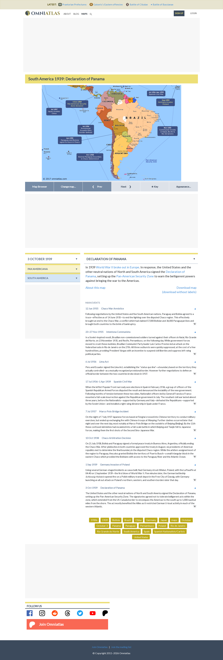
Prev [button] (97, 186)
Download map (186, 287)
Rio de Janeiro (151, 137)
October (186, 519)
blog (76, 14)
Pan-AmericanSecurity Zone (151, 161)
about (67, 14)
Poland (162, 525)
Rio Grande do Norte (108, 531)
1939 (105, 519)
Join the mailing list (121, 646)
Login (193, 13)
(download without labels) (179, 292)
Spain (147, 531)
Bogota (106, 98)
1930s (94, 519)
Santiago (109, 150)
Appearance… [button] (183, 186)
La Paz (116, 129)
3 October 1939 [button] (40, 259)
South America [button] (38, 278)
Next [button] (126, 186)
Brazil (127, 519)
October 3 (102, 525)
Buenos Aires (122, 151)
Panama (116, 525)
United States (141, 537)
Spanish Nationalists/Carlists (169, 531)
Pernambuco (147, 525)
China (139, 519)
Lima (100, 122)
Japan (164, 519)
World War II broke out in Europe (117, 267)
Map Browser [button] (39, 186)
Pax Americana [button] (38, 268)
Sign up (179, 13)
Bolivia (116, 519)
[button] (68, 186)
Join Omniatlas (51, 624)
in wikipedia (194, 323)
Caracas (118, 90)
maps (85, 13)
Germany (151, 519)
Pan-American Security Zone (135, 276)
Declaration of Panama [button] (106, 259)
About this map (95, 287)
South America (131, 531)
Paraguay (130, 525)
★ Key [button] (154, 186)
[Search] (91, 13)
